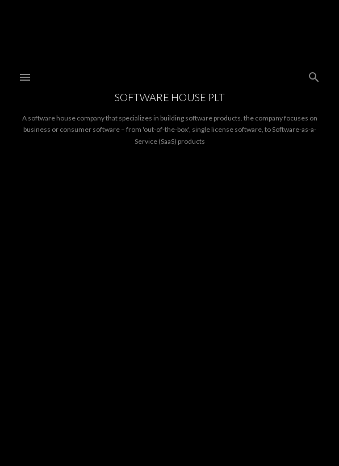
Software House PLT (170, 97)
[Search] (314, 75)
